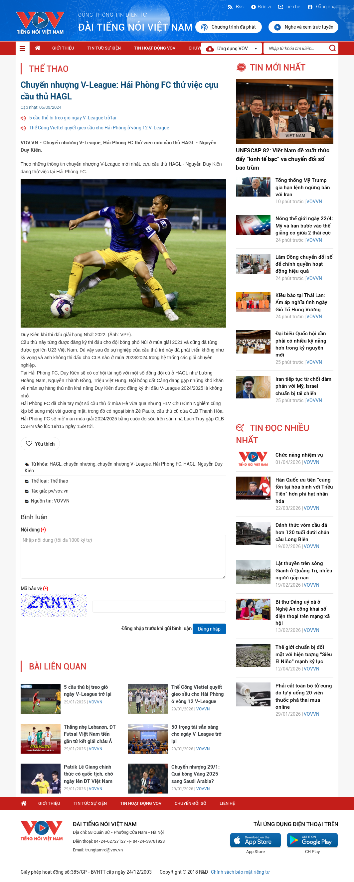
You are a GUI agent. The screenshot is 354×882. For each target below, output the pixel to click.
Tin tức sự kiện (104, 48)
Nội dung (33, 529)
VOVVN (95, 702)
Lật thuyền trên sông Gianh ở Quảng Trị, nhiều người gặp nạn (303, 570)
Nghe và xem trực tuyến (303, 27)
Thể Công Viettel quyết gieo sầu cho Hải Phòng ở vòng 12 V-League (99, 127)
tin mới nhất (277, 68)
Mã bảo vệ (34, 588)
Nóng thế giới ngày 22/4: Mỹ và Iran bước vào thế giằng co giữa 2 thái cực (304, 226)
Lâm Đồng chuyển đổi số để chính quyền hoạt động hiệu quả (304, 264)
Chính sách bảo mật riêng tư (240, 872)
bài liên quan (58, 666)
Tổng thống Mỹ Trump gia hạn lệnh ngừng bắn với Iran (302, 187)
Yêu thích (45, 444)
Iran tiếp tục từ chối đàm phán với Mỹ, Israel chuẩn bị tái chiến (303, 386)
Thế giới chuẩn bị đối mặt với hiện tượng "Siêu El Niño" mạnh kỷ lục (303, 654)
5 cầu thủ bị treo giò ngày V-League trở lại (72, 117)
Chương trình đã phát (228, 27)
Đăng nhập (322, 6)
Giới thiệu (63, 48)
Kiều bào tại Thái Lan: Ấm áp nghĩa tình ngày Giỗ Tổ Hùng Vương (301, 302)
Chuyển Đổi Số (190, 803)
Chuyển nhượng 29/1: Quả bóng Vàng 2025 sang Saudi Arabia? (195, 774)
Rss (235, 6)
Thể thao (49, 69)
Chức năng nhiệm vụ (299, 455)
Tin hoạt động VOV (154, 48)
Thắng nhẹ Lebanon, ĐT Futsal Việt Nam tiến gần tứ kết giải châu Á (90, 734)
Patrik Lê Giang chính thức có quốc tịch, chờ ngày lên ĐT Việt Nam (88, 774)
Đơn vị (260, 6)
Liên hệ (288, 6)
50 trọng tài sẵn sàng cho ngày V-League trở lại (196, 734)
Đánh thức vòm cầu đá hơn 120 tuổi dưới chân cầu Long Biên (302, 532)
